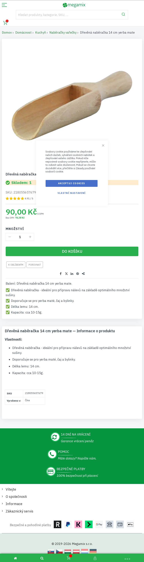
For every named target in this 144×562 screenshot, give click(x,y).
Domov (7, 32)
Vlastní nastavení (72, 193)
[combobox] (72, 15)
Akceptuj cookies (71, 183)
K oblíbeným (15, 264)
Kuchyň (40, 32)
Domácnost (23, 32)
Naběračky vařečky (62, 32)
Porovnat (35, 264)
